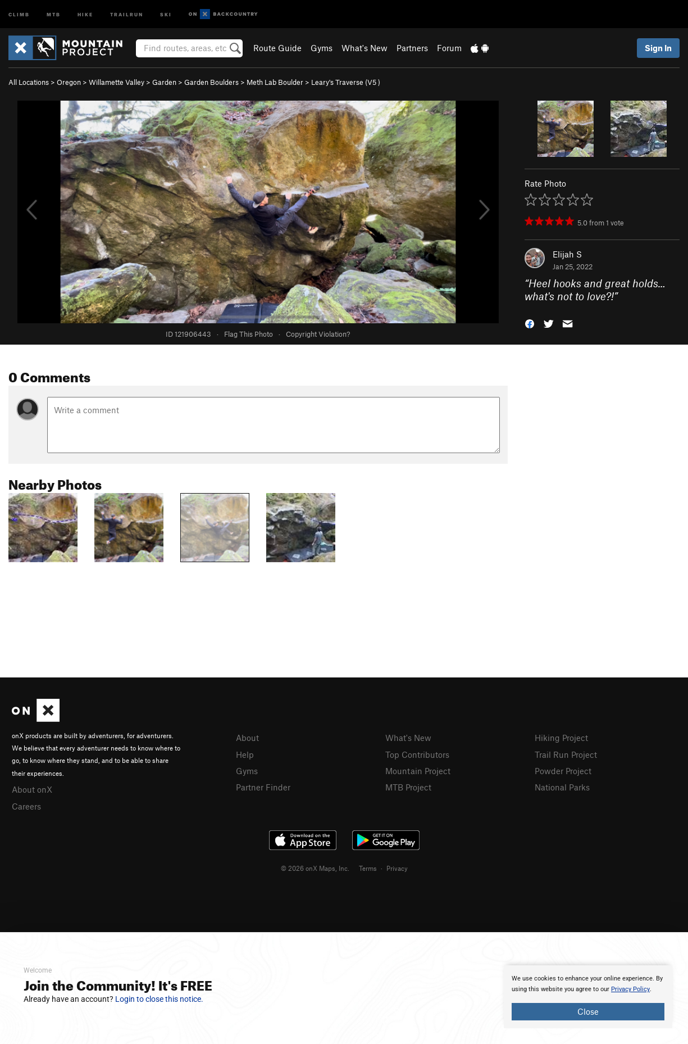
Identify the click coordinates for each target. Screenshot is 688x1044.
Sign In (658, 48)
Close (588, 1011)
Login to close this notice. (159, 999)
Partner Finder (263, 787)
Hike (85, 13)
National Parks (562, 787)
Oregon (69, 82)
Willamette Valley (116, 82)
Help (245, 754)
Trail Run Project (566, 754)
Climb (19, 13)
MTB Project (408, 787)
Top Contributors (417, 754)
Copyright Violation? (318, 333)
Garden (164, 82)
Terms (368, 868)
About (247, 738)
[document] (588, 996)
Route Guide (277, 48)
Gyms (321, 48)
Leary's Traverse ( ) (345, 82)
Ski (166, 13)
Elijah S (567, 254)
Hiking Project (561, 738)
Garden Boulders (211, 82)
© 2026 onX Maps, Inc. (315, 868)
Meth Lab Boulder (275, 82)
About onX (32, 789)
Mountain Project (417, 771)
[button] (530, 322)
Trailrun (126, 13)
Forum (449, 48)
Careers (26, 806)
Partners (412, 48)
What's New (364, 48)
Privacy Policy (630, 989)
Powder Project (563, 771)
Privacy (397, 868)
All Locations (28, 82)
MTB (54, 13)
